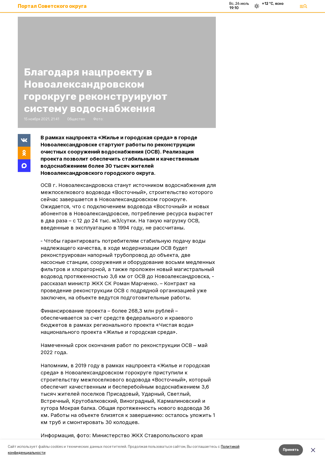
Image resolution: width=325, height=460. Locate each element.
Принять (291, 450)
